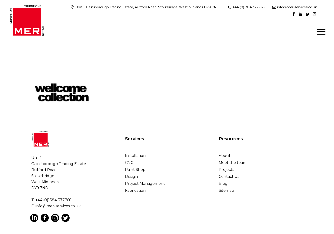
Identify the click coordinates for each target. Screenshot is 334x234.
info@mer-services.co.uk (297, 7)
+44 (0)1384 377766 (248, 7)
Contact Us (229, 176)
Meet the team (233, 162)
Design (131, 176)
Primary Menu (321, 32)
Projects (226, 169)
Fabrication (135, 190)
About (225, 155)
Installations (136, 155)
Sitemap (226, 190)
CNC (129, 162)
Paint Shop (135, 169)
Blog (223, 183)
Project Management (145, 183)
